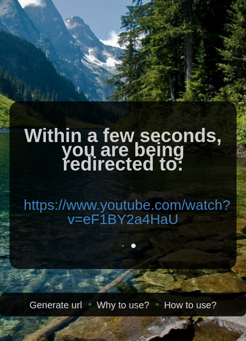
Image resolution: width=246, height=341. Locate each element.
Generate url (55, 305)
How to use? (190, 305)
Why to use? (123, 305)
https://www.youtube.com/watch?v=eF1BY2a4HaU (127, 212)
